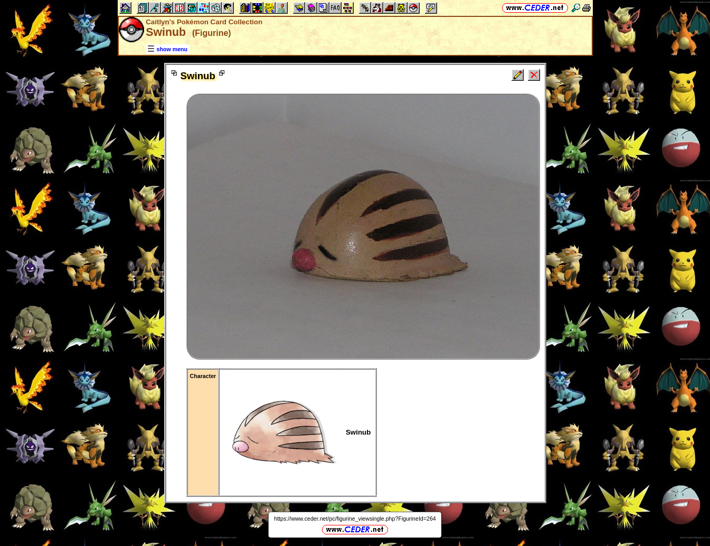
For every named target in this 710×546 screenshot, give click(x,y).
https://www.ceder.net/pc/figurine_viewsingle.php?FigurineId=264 (355, 518)
